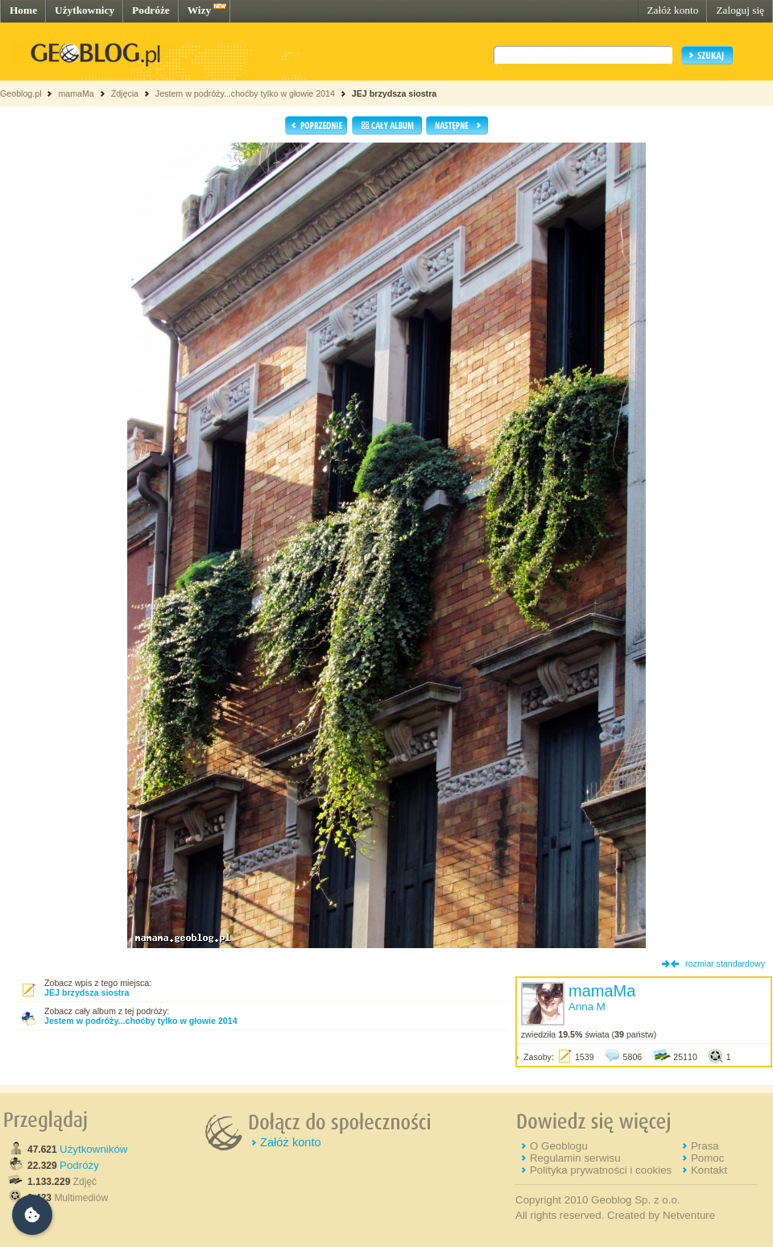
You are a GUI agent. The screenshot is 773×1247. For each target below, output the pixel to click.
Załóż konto (672, 10)
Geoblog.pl (21, 93)
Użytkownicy (84, 10)
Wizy (199, 10)
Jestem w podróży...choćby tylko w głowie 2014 (245, 93)
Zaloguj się (740, 10)
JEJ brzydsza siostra (394, 93)
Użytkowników (93, 1149)
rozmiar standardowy (725, 963)
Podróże (151, 10)
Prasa (705, 1146)
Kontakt (709, 1170)
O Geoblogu (559, 1146)
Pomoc (707, 1158)
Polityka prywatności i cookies (601, 1170)
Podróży (79, 1165)
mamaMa (75, 93)
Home (23, 10)
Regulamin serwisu (575, 1158)
